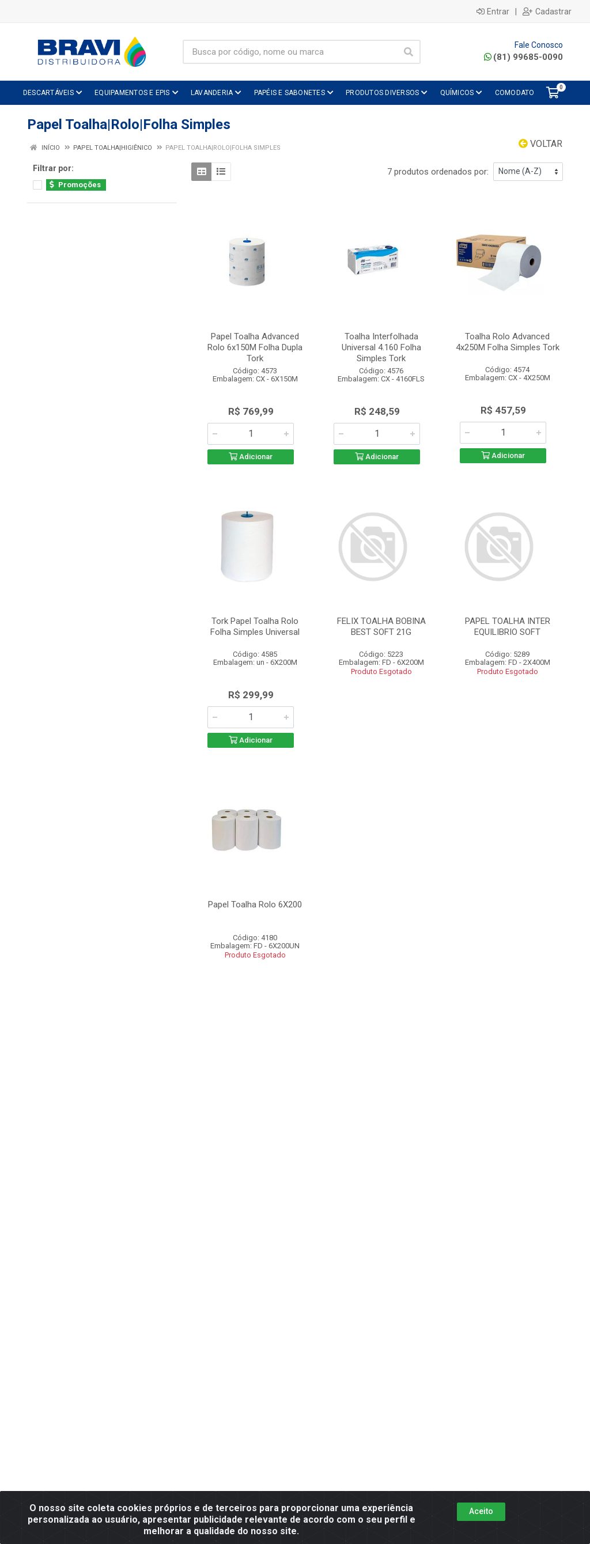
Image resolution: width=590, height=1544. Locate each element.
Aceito (481, 1511)
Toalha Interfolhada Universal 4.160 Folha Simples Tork (381, 347)
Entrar (492, 11)
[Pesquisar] (408, 52)
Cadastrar (547, 11)
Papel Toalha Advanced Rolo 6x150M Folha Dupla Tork (254, 347)
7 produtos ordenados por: (438, 171)
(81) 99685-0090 (523, 57)
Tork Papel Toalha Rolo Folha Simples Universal (255, 626)
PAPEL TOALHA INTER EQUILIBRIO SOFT (507, 626)
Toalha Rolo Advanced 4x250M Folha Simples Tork (507, 342)
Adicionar (251, 456)
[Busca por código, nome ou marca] (290, 52)
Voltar (540, 143)
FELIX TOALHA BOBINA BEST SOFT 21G (381, 626)
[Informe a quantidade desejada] (250, 434)
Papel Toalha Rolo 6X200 (255, 904)
